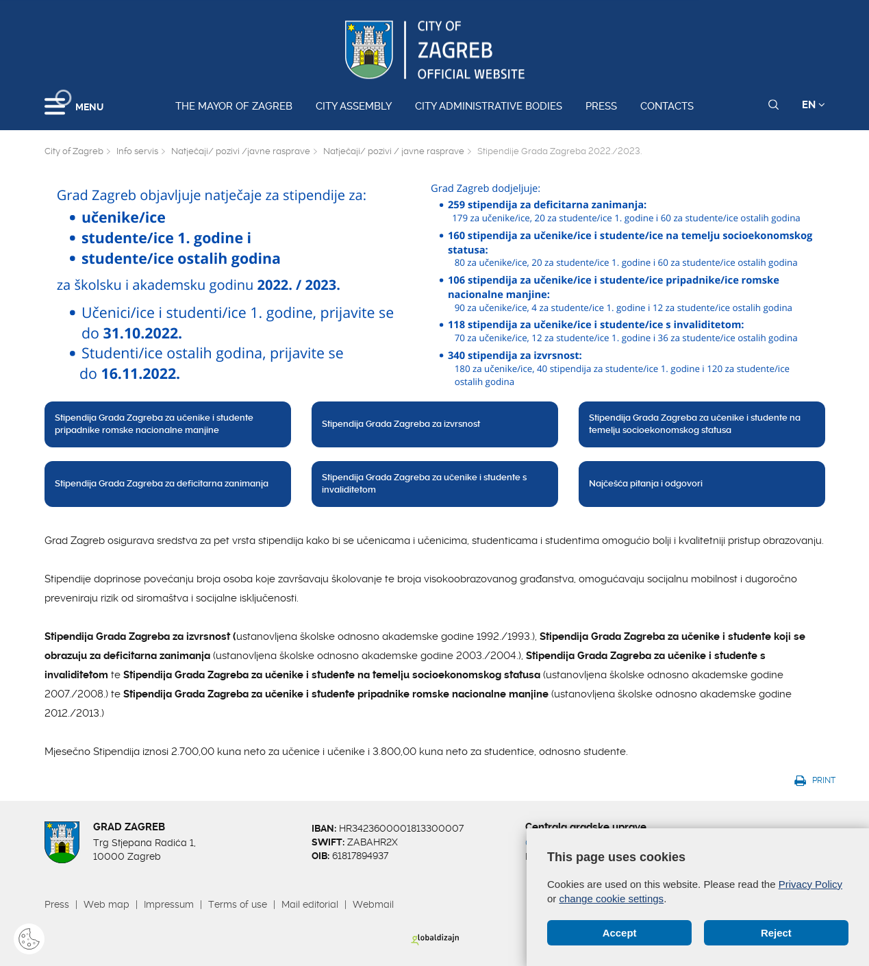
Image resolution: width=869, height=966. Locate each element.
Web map (106, 904)
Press (601, 106)
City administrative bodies (488, 106)
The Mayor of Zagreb (233, 106)
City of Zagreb (74, 151)
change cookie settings (611, 898)
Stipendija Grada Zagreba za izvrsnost (401, 424)
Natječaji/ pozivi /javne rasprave (240, 151)
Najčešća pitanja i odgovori (646, 483)
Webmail (373, 904)
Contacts (667, 106)
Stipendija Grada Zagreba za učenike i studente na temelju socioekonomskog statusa (695, 424)
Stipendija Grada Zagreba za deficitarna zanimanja (161, 483)
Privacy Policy (810, 884)
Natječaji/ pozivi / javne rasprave (393, 151)
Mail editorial (309, 904)
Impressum (169, 904)
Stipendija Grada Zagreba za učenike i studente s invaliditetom (424, 483)
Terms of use (237, 904)
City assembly (354, 106)
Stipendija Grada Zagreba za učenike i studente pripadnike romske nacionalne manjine (154, 424)
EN (813, 105)
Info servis (137, 151)
